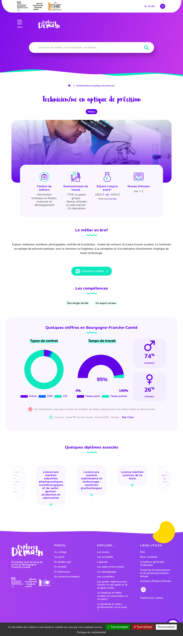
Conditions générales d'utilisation (152, 563)
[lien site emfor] (45, 582)
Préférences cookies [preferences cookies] (151, 598)
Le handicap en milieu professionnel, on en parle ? (112, 607)
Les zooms (103, 552)
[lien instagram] (143, 589)
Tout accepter (118, 627)
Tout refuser (143, 627)
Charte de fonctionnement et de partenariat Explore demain (155, 573)
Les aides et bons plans (110, 566)
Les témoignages (107, 571)
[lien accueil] (70, 85)
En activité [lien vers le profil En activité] (60, 566)
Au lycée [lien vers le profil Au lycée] (59, 557)
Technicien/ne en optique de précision (95, 85)
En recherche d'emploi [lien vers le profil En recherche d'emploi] (67, 576)
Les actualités (105, 557)
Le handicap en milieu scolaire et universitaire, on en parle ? (112, 596)
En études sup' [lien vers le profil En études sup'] (62, 562)
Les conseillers (105, 576)
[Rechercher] (146, 47)
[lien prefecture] (17, 582)
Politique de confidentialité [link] (91, 632)
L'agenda (102, 562)
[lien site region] (31, 582)
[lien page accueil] (48, 17)
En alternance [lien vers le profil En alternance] (62, 571)
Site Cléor (113, 199)
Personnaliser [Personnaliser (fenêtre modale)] (166, 627)
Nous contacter (149, 557)
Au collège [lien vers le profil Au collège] (60, 552)
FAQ (142, 552)
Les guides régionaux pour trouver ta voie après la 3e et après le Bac (112, 585)
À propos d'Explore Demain (155, 581)
